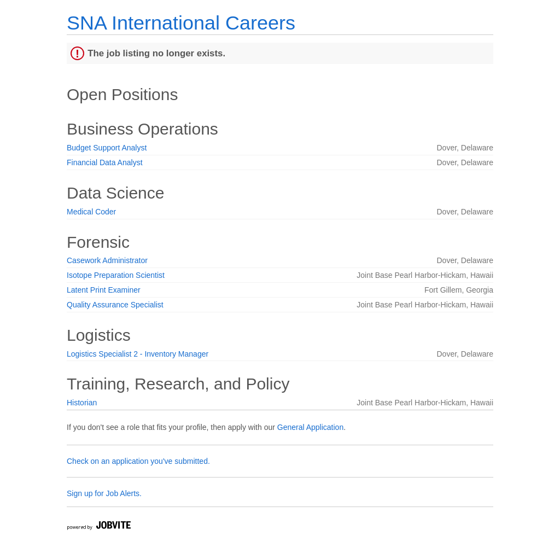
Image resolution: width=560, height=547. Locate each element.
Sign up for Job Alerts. (104, 493)
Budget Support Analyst (107, 147)
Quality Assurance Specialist (115, 304)
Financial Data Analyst (105, 162)
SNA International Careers (181, 22)
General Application (310, 427)
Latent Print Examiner (104, 290)
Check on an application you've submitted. (138, 461)
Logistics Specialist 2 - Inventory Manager (137, 354)
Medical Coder (91, 211)
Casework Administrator (107, 260)
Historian (82, 402)
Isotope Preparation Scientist (116, 275)
